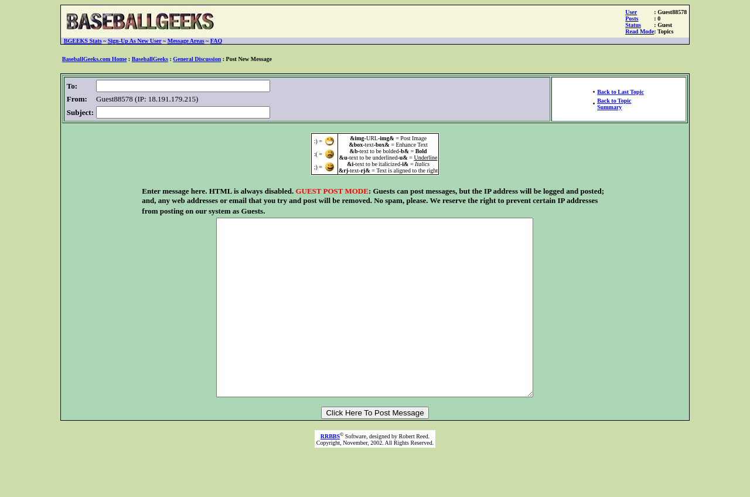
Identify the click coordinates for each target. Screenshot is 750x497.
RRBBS (330, 471)
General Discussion (197, 59)
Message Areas (186, 41)
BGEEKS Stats (83, 41)
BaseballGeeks (150, 59)
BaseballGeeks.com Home (94, 59)
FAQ (216, 41)
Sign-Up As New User (135, 41)
